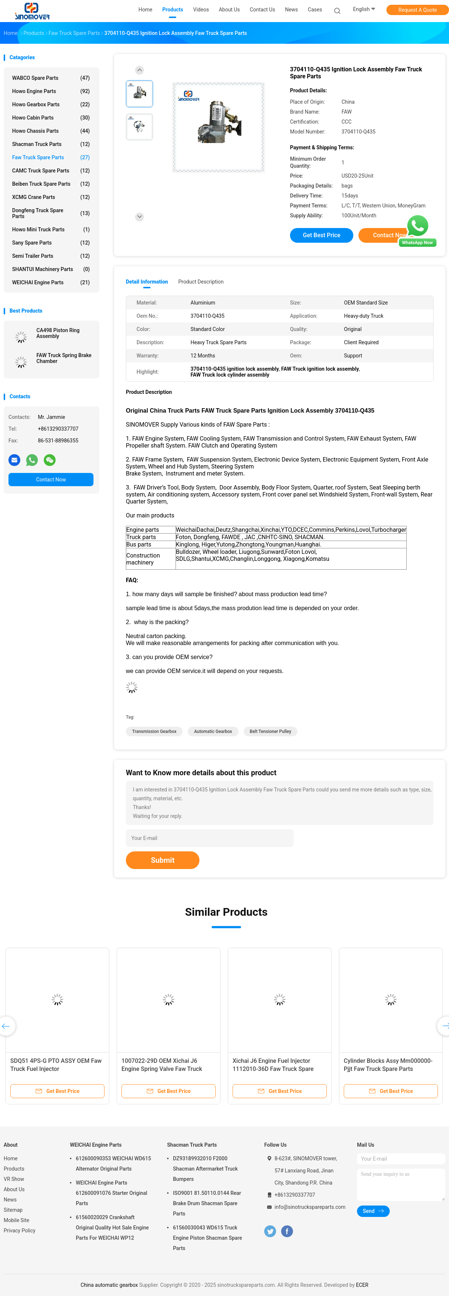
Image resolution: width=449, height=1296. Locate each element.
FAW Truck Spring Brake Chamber (64, 358)
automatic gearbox (213, 731)
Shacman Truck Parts (51, 144)
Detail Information (147, 282)
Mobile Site (16, 1220)
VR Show (14, 1179)
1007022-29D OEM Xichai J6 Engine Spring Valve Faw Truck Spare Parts (161, 1068)
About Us (14, 1189)
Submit (162, 860)
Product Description (200, 282)
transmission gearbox (154, 731)
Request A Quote (418, 10)
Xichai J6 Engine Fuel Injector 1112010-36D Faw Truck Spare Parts (273, 1068)
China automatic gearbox (109, 1285)
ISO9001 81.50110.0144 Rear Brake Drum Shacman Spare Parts (207, 1203)
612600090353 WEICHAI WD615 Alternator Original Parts (113, 1164)
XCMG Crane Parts (51, 197)
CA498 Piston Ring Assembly (57, 333)
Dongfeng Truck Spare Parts (51, 213)
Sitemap (13, 1210)
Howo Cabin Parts (51, 117)
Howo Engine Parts (51, 91)
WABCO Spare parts (51, 78)
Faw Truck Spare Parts (51, 157)
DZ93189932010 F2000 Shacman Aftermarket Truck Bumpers (205, 1169)
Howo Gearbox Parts (51, 104)
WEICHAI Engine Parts (51, 282)
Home (11, 1158)
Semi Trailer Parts (51, 256)
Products (14, 1169)
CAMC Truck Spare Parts (51, 170)
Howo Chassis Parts (51, 131)
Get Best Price (321, 235)
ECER (362, 1285)
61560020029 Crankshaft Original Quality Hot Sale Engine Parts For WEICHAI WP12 (112, 1227)
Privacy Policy (19, 1230)
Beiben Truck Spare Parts (51, 184)
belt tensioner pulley (270, 731)
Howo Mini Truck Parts (51, 229)
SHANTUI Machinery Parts (51, 269)
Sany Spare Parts (51, 242)
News (10, 1200)
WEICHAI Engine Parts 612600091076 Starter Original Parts (111, 1193)
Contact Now (51, 480)
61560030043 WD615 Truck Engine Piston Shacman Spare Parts (207, 1238)
